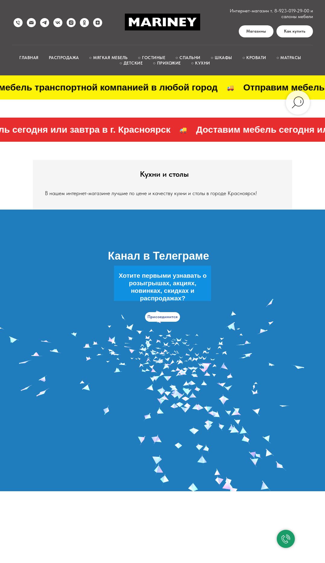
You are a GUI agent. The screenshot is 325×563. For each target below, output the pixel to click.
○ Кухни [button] (200, 63)
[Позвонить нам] (18, 22)
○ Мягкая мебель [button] (108, 57)
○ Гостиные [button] (151, 57)
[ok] (84, 22)
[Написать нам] (31, 22)
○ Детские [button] (131, 63)
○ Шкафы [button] (221, 57)
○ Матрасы (288, 57)
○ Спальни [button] (187, 57)
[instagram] (71, 22)
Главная (29, 57)
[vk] (57, 22)
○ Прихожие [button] (167, 63)
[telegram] (44, 22)
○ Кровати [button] (254, 57)
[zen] (97, 22)
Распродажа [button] (64, 57)
